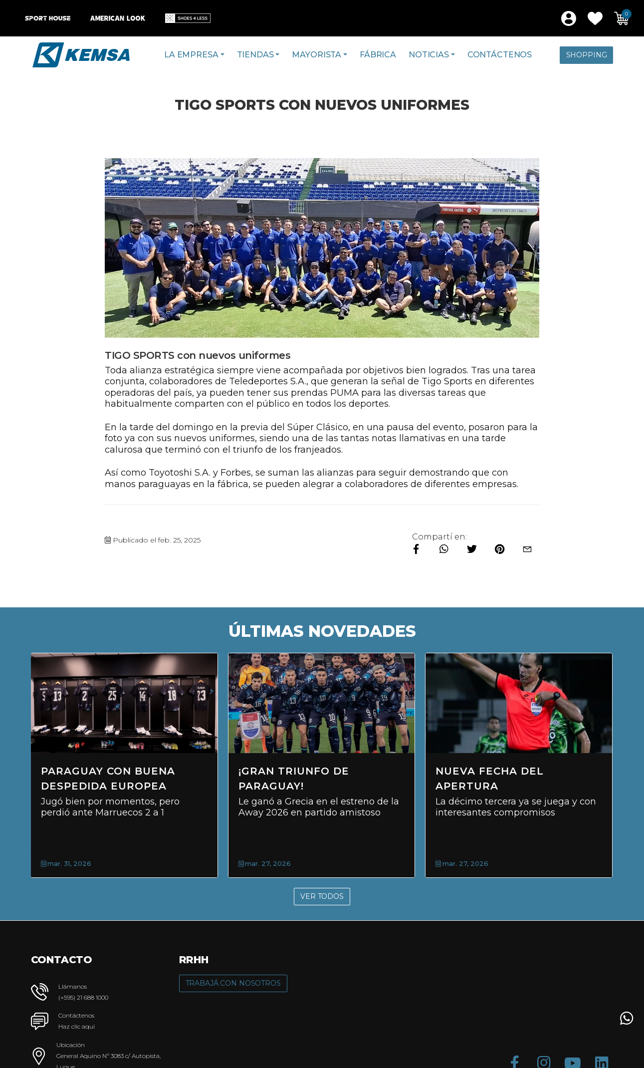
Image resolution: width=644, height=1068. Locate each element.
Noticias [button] (429, 54)
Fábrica (378, 54)
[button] (595, 18)
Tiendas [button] (255, 54)
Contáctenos (499, 54)
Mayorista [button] (316, 54)
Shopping (586, 54)
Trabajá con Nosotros (233, 983)
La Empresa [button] (191, 54)
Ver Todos (322, 896)
